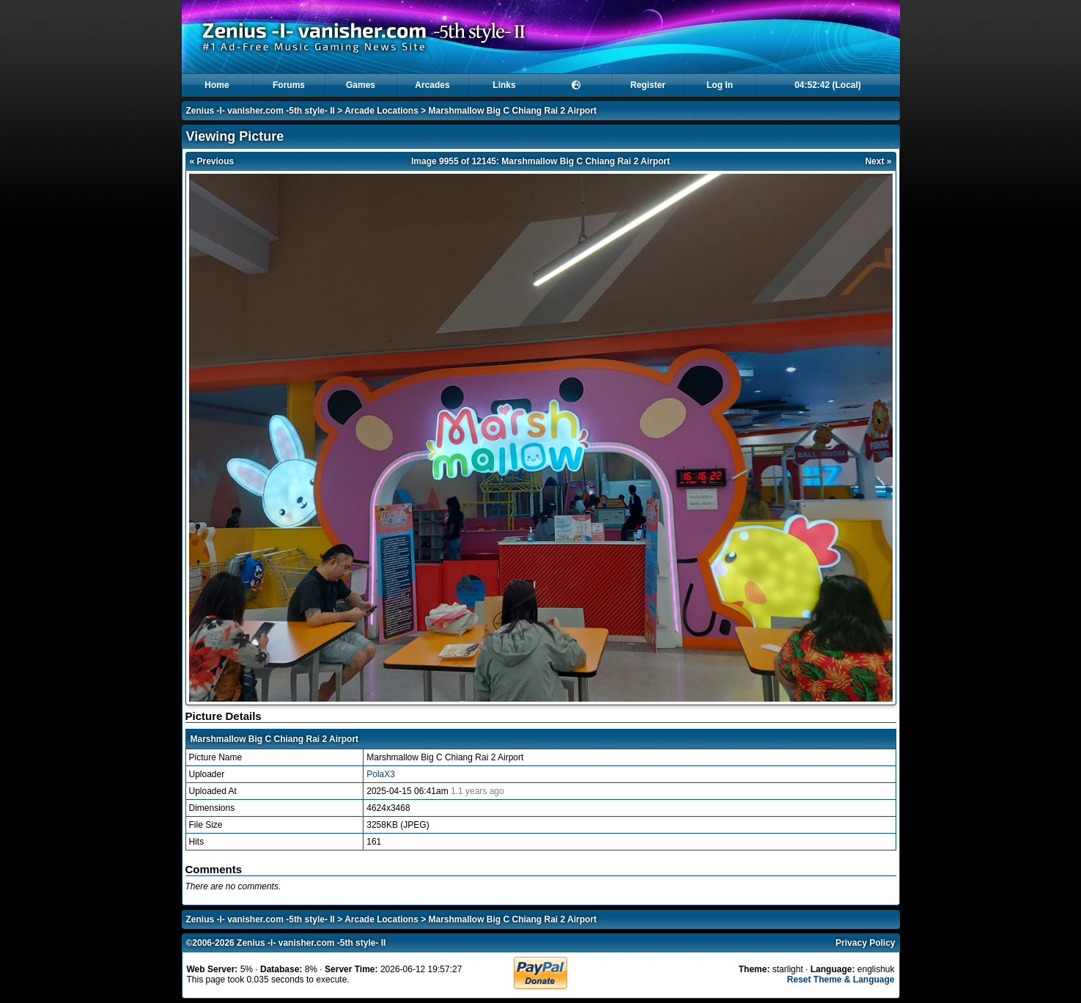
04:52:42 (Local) (827, 85)
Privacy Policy (865, 943)
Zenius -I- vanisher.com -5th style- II (260, 111)
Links (503, 85)
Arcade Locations (381, 111)
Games (360, 85)
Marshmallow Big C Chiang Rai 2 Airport (513, 111)
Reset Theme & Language (841, 979)
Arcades (432, 85)
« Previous (212, 161)
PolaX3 (380, 774)
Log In (719, 85)
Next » (878, 161)
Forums (289, 85)
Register (647, 85)
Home (216, 85)
